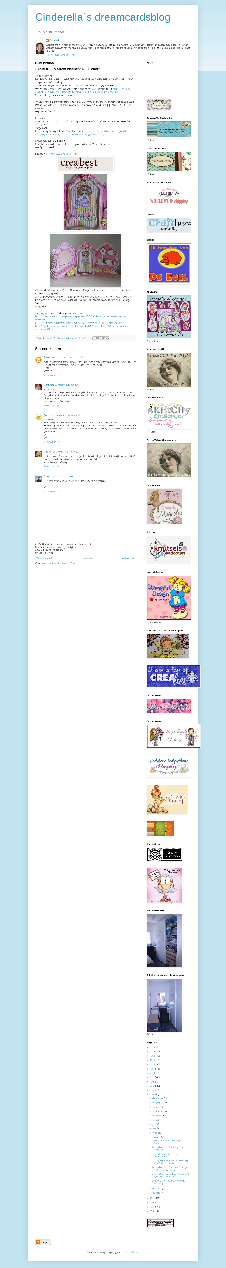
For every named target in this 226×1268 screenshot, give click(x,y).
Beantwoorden (52, 375)
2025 (153, 1051)
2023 (153, 1060)
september (158, 1111)
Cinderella (54, 40)
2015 (152, 1094)
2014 (152, 1198)
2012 (152, 1206)
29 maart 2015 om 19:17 (67, 384)
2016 (152, 1090)
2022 (153, 1064)
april (155, 1132)
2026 (153, 1047)
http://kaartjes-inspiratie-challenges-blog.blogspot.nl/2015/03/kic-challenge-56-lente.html (83, 90)
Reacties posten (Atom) (64, 563)
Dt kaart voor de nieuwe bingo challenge (168, 1182)
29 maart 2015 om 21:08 (67, 415)
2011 (152, 1211)
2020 (153, 1073)
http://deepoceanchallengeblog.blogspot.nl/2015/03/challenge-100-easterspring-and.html (81, 318)
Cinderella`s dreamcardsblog (103, 17)
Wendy (48, 451)
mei (154, 1128)
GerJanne (49, 415)
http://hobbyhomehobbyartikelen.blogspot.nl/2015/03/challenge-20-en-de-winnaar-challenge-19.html (83, 327)
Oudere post (128, 558)
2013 (152, 1202)
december (158, 1098)
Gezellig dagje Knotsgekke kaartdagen (165, 1155)
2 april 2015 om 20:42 (61, 476)
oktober (157, 1106)
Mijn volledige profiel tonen (60, 54)
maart (156, 1137)
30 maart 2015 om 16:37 (65, 451)
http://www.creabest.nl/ (62, 154)
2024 (153, 1055)
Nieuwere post (44, 558)
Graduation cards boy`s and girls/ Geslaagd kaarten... (171, 1175)
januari (156, 1192)
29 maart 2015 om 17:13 (70, 357)
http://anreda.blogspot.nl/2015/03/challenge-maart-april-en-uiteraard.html (78, 322)
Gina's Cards (50, 357)
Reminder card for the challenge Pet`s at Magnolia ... (169, 1168)
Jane (46, 476)
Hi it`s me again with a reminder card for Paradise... (170, 1162)
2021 (152, 1068)
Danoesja (49, 384)
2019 (152, 1077)
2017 (152, 1085)
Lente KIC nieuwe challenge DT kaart (168, 1142)
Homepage (87, 558)
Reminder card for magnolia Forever (167, 1148)
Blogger (135, 1252)
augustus (157, 1115)
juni (154, 1124)
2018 (152, 1081)
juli (154, 1119)
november (158, 1102)
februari (157, 1188)
